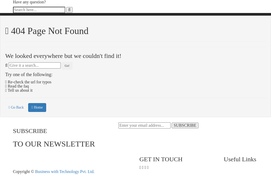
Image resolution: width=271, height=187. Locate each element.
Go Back (16, 107)
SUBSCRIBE (185, 125)
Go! (67, 66)
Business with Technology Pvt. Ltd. (65, 171)
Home (37, 107)
